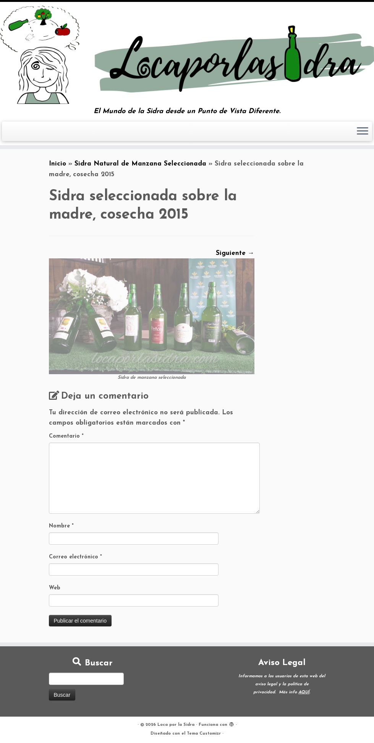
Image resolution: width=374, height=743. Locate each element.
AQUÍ (303, 692)
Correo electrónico (75, 557)
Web (54, 588)
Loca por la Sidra (175, 725)
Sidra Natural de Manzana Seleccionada (140, 164)
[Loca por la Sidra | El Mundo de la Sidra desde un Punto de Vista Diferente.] (187, 55)
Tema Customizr (204, 734)
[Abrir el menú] (362, 131)
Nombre (61, 526)
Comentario (66, 436)
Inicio (57, 164)
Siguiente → (235, 253)
